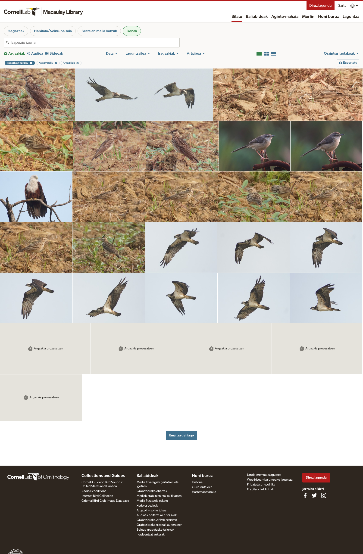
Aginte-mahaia (284, 17)
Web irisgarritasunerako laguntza (270, 479)
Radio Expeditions (93, 491)
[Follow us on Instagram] (323, 495)
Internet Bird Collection (97, 496)
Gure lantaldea (202, 487)
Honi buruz (328, 17)
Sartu (342, 5)
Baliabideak (257, 17)
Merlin (308, 17)
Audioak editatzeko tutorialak (157, 515)
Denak (132, 31)
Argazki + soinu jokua (151, 510)
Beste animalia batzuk (99, 31)
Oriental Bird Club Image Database (105, 500)
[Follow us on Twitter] (314, 495)
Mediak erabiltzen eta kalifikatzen (159, 496)
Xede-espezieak (147, 505)
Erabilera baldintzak (260, 489)
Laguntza (351, 17)
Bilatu (237, 17)
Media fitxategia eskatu (152, 500)
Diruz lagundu (320, 5)
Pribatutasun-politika (261, 484)
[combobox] (95, 42)
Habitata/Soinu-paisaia (53, 31)
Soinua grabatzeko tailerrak (155, 529)
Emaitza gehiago (181, 435)
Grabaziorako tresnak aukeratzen (159, 524)
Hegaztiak (16, 31)
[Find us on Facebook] (305, 495)
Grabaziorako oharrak (152, 491)
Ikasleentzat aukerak (151, 534)
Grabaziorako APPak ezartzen (157, 520)
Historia (197, 482)
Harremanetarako (204, 492)
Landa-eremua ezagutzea (264, 474)
